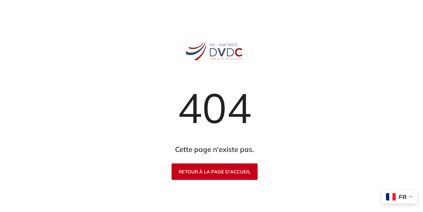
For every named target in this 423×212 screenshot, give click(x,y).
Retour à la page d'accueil (215, 172)
